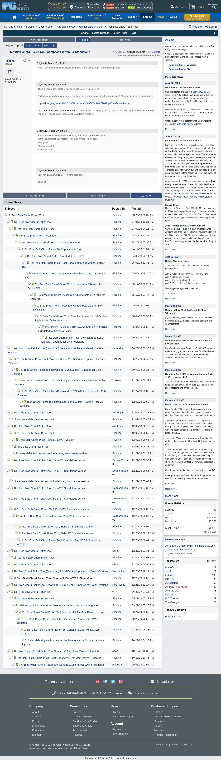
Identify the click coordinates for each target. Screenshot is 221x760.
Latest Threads (100, 33)
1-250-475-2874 (139, 4)
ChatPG (169, 40)
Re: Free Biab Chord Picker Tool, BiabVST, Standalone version (50, 460)
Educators (38, 730)
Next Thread (126, 40)
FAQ (133, 33)
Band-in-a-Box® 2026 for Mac (197, 92)
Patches (158, 711)
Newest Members (175, 539)
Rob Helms (119, 52)
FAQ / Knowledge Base (167, 716)
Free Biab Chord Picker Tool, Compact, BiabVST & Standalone (49, 52)
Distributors (38, 725)
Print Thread (33, 45)
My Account (120, 729)
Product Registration (165, 734)
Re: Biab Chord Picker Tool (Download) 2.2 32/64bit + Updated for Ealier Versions (61, 571)
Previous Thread (39, 40)
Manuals (159, 721)
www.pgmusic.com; (38, 748)
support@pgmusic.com (78, 748)
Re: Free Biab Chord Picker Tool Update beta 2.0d (51, 242)
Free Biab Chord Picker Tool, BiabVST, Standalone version (53, 453)
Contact (36, 716)
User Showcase (82, 716)
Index (83, 39)
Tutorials (159, 730)
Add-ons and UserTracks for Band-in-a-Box (80, 26)
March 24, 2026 (173, 306)
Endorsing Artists (82, 725)
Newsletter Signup (123, 716)
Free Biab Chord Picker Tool (28, 215)
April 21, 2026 (172, 136)
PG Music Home (13, 26)
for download (180, 354)
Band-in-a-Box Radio (85, 721)
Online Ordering (143, 8)
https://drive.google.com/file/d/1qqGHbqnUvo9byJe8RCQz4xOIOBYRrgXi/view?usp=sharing (83, 103)
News (116, 711)
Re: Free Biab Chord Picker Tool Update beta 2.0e (53, 249)
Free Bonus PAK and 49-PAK (182, 229)
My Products (120, 733)
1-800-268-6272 (122, 4)
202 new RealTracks (204, 184)
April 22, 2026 (172, 83)
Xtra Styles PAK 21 (198, 197)
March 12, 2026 (173, 336)
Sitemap (37, 734)
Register (195, 26)
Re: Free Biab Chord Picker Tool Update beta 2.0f (55, 256)
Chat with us (142, 693)
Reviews (78, 734)
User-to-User (46, 26)
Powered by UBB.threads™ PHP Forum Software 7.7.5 (110, 758)
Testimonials (80, 730)
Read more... (171, 129)
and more (169, 465)
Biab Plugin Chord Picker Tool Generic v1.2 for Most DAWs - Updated (59, 605)
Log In (211, 26)
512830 (156, 52)
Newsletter (165, 682)
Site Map (188, 744)
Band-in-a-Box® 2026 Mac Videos (184, 124)
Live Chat (119, 8)
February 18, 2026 (174, 400)
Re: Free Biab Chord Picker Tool (32, 221)
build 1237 (196, 385)
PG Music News (174, 76)
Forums (30, 26)
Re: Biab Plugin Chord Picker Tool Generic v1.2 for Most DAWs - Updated (64, 612)
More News (171, 496)
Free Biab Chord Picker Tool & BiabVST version (46, 439)
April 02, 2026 (172, 256)
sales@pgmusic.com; (58, 748)
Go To (49, 45)
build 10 (178, 321)
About (35, 711)
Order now (170, 483)
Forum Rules (120, 33)
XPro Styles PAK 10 (179, 197)
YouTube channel (177, 98)
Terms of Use (161, 744)
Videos (158, 725)
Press (35, 721)
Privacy (175, 744)
